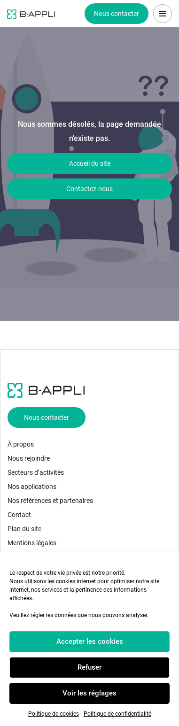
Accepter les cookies (89, 641)
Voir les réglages (89, 693)
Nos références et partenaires (50, 500)
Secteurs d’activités (36, 472)
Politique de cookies (53, 714)
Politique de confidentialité (117, 714)
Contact (19, 514)
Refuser (89, 667)
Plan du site (24, 529)
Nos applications (32, 486)
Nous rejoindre (29, 458)
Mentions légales (32, 543)
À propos (21, 444)
